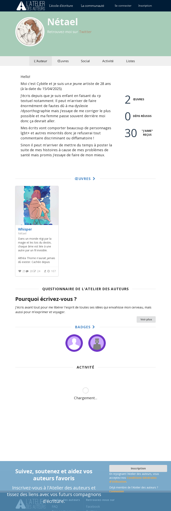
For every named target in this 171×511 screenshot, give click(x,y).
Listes (130, 61)
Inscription (145, 5)
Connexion (116, 491)
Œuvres (63, 61)
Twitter (85, 31)
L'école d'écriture (61, 6)
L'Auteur (40, 61)
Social (85, 61)
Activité (108, 61)
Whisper (25, 229)
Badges (85, 327)
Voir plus (146, 319)
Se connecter (123, 5)
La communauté (92, 6)
